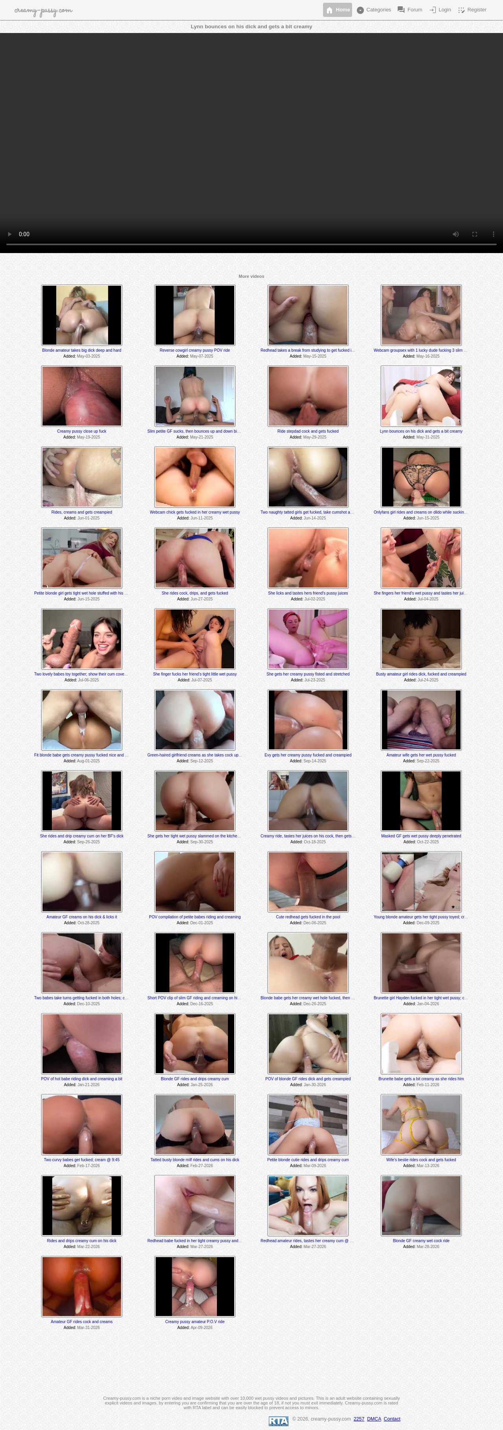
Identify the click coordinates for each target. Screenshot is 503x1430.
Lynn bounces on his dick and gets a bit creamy (421, 431)
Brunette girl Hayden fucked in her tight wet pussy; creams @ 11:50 (432, 998)
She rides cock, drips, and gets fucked (195, 593)
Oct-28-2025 (88, 923)
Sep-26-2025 (88, 842)
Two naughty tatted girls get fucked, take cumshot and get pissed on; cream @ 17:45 (334, 512)
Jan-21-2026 (88, 1085)
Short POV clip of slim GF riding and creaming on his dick (197, 998)
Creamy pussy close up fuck (81, 431)
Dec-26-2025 (314, 1004)
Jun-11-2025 (202, 518)
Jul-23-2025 (315, 680)
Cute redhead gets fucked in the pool (308, 917)
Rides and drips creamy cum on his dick (82, 1241)
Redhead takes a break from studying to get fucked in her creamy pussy (323, 350)
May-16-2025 (428, 356)
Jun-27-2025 (202, 599)
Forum (409, 10)
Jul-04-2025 (428, 599)
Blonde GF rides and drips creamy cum (195, 1079)
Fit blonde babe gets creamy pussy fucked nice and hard (83, 755)
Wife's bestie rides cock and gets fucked (421, 1160)
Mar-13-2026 (428, 1166)
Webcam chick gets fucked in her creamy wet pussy (195, 512)
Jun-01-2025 (88, 518)
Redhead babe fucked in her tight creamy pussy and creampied (202, 1241)
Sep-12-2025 (201, 761)
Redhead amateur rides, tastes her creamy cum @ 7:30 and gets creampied (327, 1241)
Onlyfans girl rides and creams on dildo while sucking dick (424, 512)
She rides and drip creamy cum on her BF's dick (82, 836)
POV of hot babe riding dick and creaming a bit (82, 1079)
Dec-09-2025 (428, 923)
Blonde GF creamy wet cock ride (421, 1241)
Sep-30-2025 (201, 842)
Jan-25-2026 (202, 1085)
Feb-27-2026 (202, 1166)
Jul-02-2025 (315, 599)
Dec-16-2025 (201, 1004)
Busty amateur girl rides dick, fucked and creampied (421, 674)
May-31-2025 (428, 437)
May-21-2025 (201, 437)
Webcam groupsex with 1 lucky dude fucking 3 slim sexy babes (428, 350)
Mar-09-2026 (315, 1166)
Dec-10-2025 (88, 1004)
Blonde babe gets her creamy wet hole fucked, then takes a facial (317, 998)
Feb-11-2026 (428, 1085)
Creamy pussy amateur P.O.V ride (194, 1322)
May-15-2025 (315, 356)
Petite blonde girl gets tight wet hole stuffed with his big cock (86, 593)
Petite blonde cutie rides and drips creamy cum (308, 1160)
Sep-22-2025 (428, 761)
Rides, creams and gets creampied (81, 512)
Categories (373, 10)
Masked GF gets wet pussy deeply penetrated (421, 836)
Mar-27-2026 (202, 1247)
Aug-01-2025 (88, 761)
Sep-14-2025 (314, 761)
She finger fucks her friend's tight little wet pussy (195, 674)
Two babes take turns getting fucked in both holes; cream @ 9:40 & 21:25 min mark (106, 998)
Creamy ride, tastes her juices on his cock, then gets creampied (316, 836)
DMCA (374, 1419)
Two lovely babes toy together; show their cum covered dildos (87, 674)
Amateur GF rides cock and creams (81, 1322)
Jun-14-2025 (315, 518)
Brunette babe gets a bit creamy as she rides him (421, 1079)
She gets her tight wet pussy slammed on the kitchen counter (200, 836)
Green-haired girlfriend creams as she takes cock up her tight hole (204, 755)
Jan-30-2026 (315, 1085)
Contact (392, 1419)
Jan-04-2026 (428, 1004)
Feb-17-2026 (88, 1166)
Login (439, 10)
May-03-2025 (88, 356)
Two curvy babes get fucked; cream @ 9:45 (81, 1160)
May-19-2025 (88, 437)
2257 (359, 1419)
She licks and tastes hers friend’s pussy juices (308, 593)
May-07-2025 (201, 356)
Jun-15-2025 (428, 518)
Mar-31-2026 (88, 1327)
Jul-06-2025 (88, 680)
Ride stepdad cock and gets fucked (308, 431)
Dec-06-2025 (314, 923)
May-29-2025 (315, 437)
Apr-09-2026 (202, 1327)
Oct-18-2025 (315, 842)
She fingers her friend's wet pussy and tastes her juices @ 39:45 (430, 593)
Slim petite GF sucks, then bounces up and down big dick (197, 431)
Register (471, 10)
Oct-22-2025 (428, 842)
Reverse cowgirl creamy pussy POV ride (195, 350)
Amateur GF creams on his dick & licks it (81, 917)
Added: (69, 356)
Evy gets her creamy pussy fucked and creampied (307, 755)
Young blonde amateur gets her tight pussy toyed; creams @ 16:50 (432, 917)
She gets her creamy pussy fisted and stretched (307, 674)
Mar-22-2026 (88, 1247)
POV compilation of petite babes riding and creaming (194, 917)
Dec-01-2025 (201, 923)
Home (337, 10)
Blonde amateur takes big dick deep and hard (81, 350)
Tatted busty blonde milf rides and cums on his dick (195, 1160)
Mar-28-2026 (428, 1247)
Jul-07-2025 (201, 680)
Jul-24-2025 (428, 680)
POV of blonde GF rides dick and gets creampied (308, 1079)
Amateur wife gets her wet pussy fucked (421, 755)
